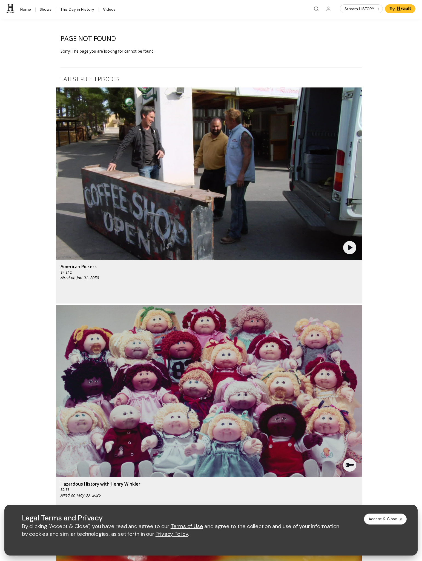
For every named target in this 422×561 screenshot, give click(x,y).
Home (25, 9)
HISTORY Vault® (65, 418)
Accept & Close (386, 518)
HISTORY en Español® (71, 439)
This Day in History (77, 9)
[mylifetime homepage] (181, 387)
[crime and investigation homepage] (217, 403)
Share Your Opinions (69, 460)
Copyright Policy (210, 497)
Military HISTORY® (67, 446)
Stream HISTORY (362, 8)
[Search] (316, 9)
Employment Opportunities (247, 428)
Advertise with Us (152, 428)
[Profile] (328, 9)
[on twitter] (68, 482)
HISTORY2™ (61, 432)
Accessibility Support (242, 437)
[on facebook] (54, 482)
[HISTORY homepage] (62, 391)
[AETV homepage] (146, 387)
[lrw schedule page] (244, 403)
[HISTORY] (11, 8)
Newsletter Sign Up (68, 453)
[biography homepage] (168, 403)
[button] (146, 130)
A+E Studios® (149, 446)
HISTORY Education (68, 411)
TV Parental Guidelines (244, 446)
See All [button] (349, 298)
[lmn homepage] (216, 387)
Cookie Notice (243, 497)
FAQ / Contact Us (66, 468)
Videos (109, 9)
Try (400, 8)
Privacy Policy (178, 497)
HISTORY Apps (64, 425)
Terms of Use (149, 497)
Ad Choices (270, 497)
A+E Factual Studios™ (156, 437)
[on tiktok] (112, 482)
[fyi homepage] (241, 387)
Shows (45, 9)
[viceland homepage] (272, 387)
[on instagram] (97, 482)
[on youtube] (83, 482)
